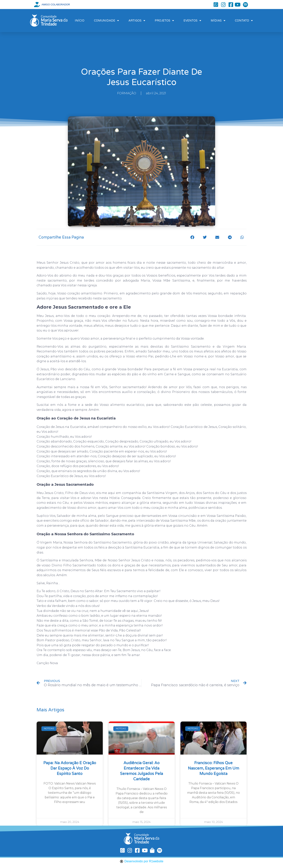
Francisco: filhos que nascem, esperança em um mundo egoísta (213, 768)
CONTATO (244, 20)
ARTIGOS (136, 20)
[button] (192, 237)
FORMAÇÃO (126, 93)
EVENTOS (192, 20)
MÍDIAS (218, 20)
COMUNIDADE (106, 20)
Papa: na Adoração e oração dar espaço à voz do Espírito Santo (69, 768)
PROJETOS (164, 20)
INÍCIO (79, 20)
